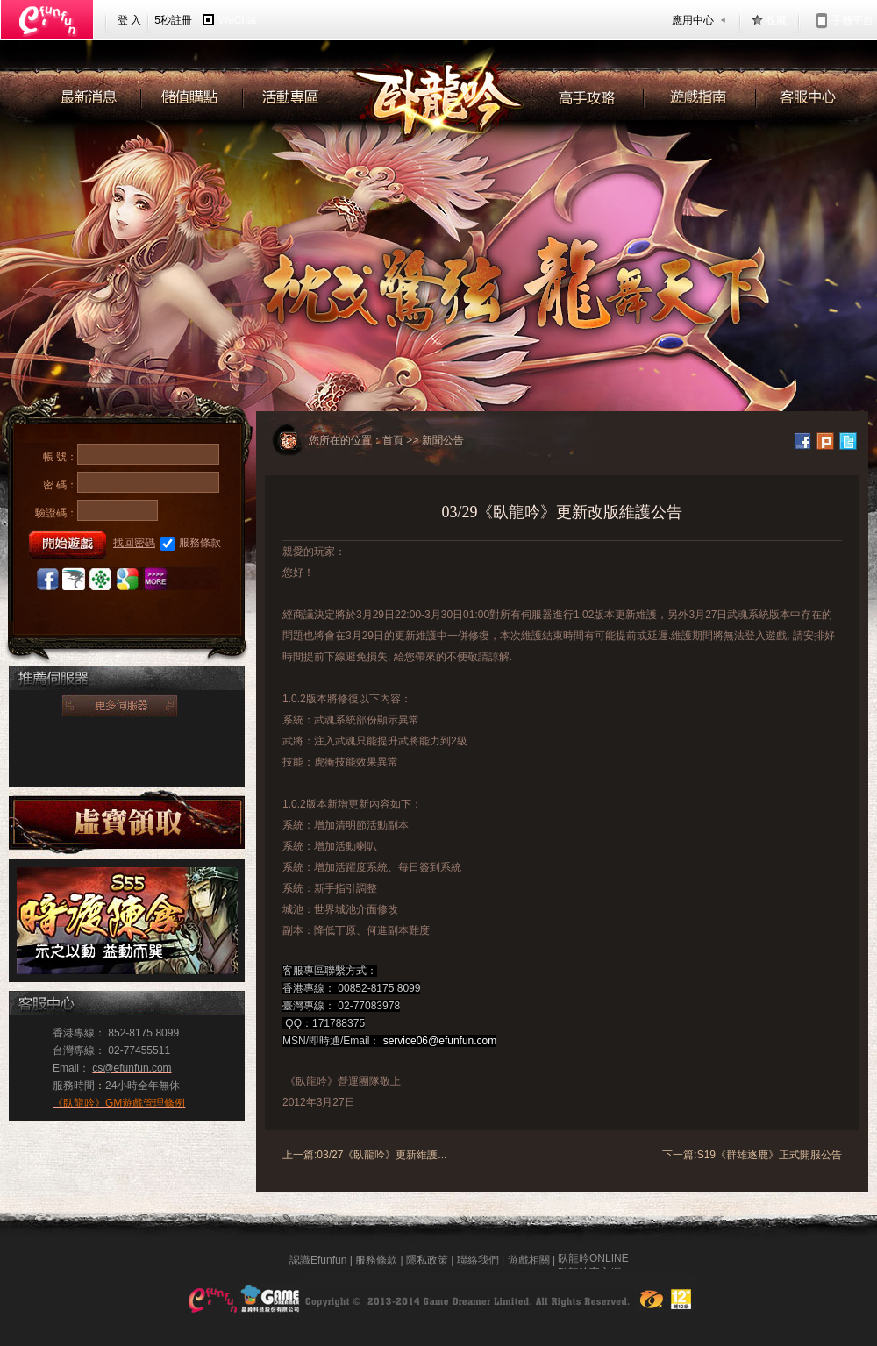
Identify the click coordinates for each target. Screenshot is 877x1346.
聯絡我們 (478, 1260)
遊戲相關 (529, 1260)
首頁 (392, 440)
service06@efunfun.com (440, 1041)
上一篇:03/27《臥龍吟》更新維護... (364, 1155)
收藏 (776, 20)
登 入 (129, 20)
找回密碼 (134, 543)
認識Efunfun (317, 1260)
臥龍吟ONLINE (593, 1260)
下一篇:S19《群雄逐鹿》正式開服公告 (752, 1155)
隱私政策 (427, 1260)
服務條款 (190, 544)
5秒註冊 (173, 20)
